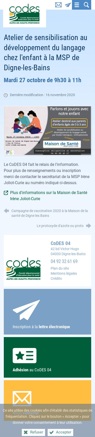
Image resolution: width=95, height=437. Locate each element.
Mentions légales (64, 273)
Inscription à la (48, 314)
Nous (48, 403)
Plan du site (60, 268)
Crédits (56, 278)
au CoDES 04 (48, 360)
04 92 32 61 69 (64, 261)
